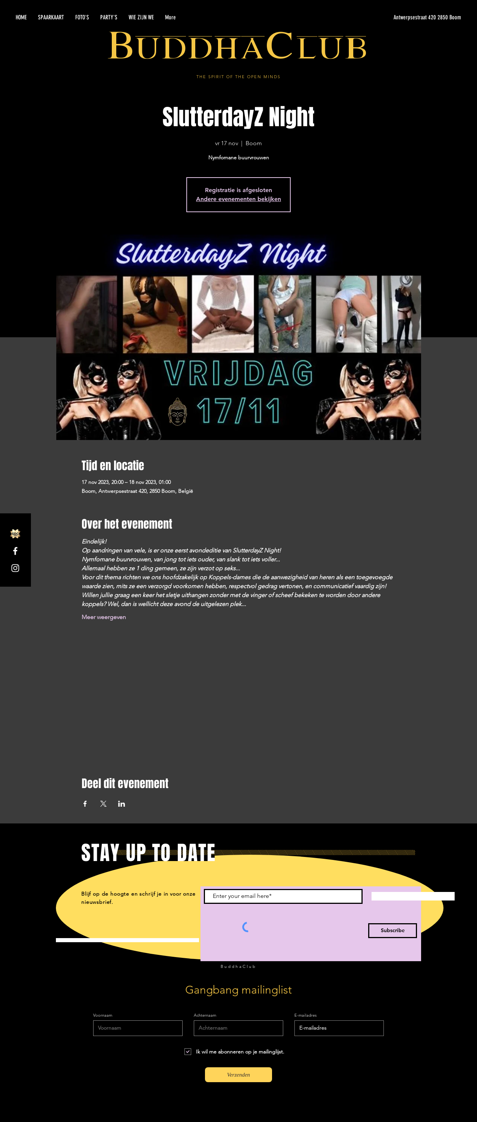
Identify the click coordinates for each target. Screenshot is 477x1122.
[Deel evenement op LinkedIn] (121, 804)
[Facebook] (15, 551)
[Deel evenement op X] (103, 804)
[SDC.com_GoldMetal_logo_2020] (15, 534)
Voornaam (102, 1015)
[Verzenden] (238, 1074)
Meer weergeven (104, 617)
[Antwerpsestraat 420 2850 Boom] (390, 17)
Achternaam (205, 1015)
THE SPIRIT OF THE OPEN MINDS (238, 76)
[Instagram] (15, 568)
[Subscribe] (392, 930)
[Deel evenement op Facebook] (85, 804)
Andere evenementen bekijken (238, 199)
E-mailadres (305, 1015)
